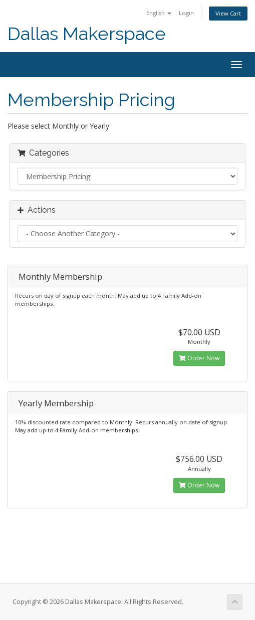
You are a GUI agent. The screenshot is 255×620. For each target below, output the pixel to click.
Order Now (199, 358)
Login (186, 13)
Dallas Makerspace (87, 34)
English (158, 13)
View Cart (228, 13)
